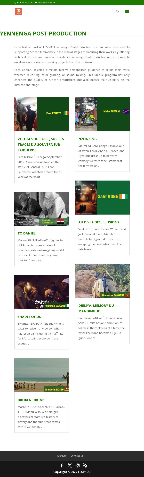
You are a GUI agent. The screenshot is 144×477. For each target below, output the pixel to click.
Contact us (77, 455)
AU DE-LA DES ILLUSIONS (98, 222)
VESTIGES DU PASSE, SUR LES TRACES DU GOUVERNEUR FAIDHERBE (41, 144)
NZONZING (87, 139)
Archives (61, 455)
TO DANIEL (27, 233)
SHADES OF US (29, 316)
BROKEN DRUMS (31, 400)
